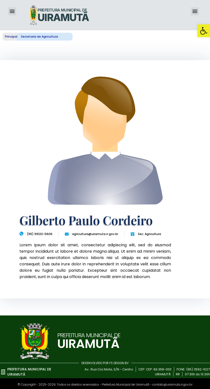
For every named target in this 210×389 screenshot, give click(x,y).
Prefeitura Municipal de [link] (62, 10)
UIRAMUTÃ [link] (63, 17)
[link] (203, 30)
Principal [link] (11, 36)
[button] (12, 11)
